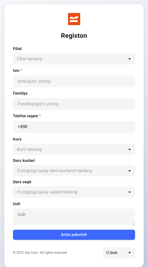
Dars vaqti (22, 182)
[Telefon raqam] (74, 127)
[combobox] (74, 58)
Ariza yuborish (74, 235)
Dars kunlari (24, 160)
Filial (17, 48)
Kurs (17, 139)
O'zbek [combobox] (111, 253)
